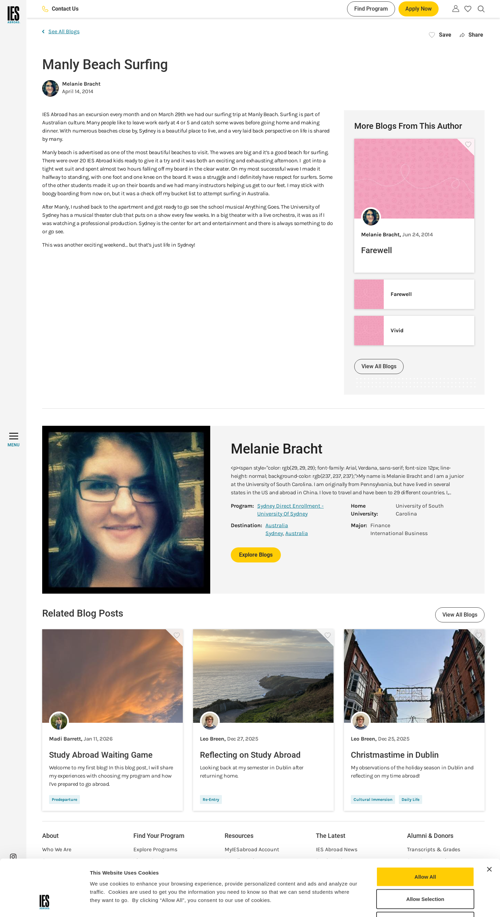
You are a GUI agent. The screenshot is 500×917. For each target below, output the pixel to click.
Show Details (360, 903)
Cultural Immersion (373, 799)
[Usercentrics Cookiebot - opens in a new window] (44, 904)
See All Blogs (61, 31)
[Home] (13, 14)
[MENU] (14, 440)
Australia (276, 525)
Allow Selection (425, 850)
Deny (425, 872)
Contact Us (60, 8)
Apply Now (418, 8)
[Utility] (455, 8)
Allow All (425, 827)
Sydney (274, 533)
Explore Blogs (256, 555)
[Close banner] (489, 819)
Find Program (371, 8)
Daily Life (410, 799)
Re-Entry (211, 799)
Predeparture (64, 799)
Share (471, 35)
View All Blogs (378, 366)
